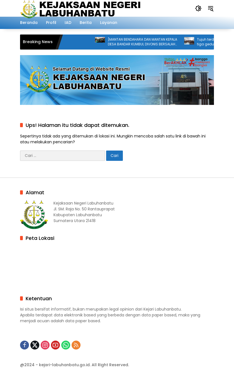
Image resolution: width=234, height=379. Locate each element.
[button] (198, 8)
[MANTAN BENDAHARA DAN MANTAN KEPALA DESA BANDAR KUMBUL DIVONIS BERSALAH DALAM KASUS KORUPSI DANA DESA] (144, 42)
